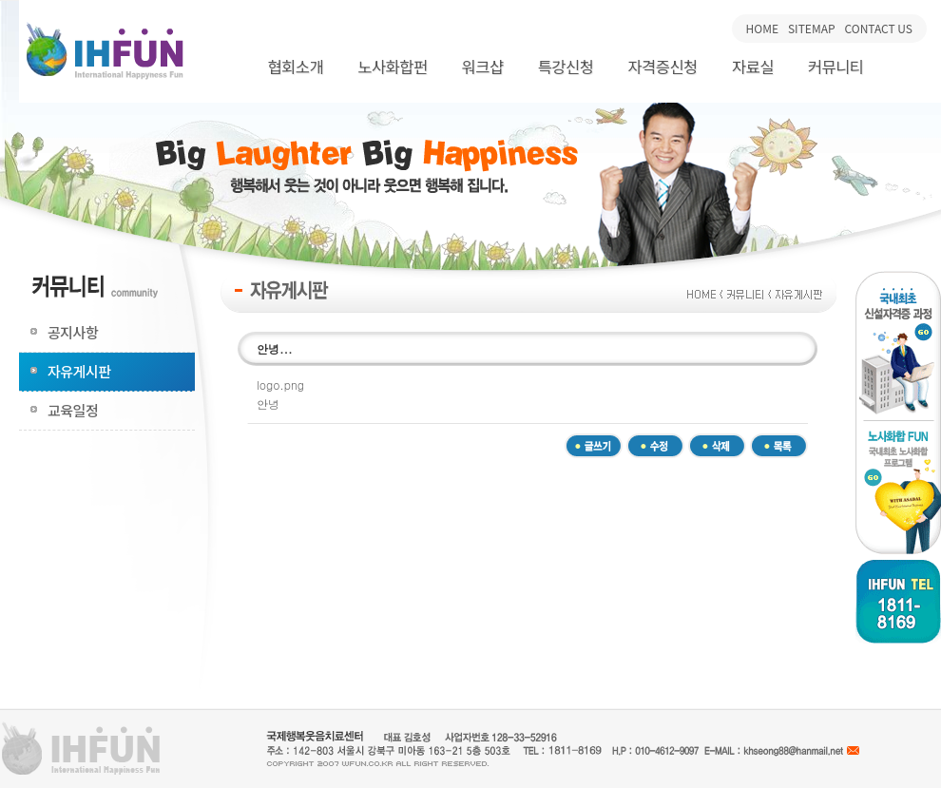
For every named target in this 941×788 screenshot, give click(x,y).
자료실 (753, 66)
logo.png (280, 384)
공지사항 (73, 332)
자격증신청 (662, 66)
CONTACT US (878, 28)
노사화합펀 (392, 66)
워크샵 (483, 66)
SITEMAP (811, 28)
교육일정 (73, 410)
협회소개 (295, 66)
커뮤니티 (836, 66)
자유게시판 (79, 371)
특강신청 (566, 66)
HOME (762, 28)
